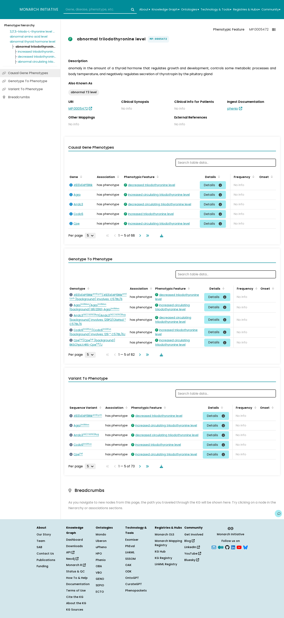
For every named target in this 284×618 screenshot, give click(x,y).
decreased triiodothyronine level (37, 57)
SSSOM (130, 559)
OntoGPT (132, 578)
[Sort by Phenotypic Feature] (157, 177)
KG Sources (74, 610)
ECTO (100, 592)
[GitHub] (227, 547)
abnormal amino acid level (28, 37)
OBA (99, 566)
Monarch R (76, 565)
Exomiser (131, 540)
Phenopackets (136, 590)
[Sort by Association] (117, 177)
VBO (99, 573)
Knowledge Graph (165, 9)
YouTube (192, 554)
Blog (189, 541)
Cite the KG (74, 597)
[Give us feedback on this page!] (278, 513)
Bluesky (191, 560)
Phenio (101, 560)
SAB (39, 547)
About (144, 9)
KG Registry (163, 558)
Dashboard (74, 540)
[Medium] (221, 547)
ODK (128, 571)
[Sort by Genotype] (87, 288)
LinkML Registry (166, 564)
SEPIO (100, 585)
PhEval (130, 546)
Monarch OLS (164, 534)
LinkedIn (192, 547)
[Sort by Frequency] (252, 177)
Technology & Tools (216, 9)
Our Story (44, 534)
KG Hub (160, 552)
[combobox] (100, 10)
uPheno (101, 547)
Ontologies (190, 9)
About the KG (76, 603)
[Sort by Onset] (271, 177)
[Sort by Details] (218, 177)
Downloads (74, 546)
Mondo (101, 534)
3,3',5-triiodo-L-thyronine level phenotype (33, 32)
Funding (42, 566)
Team (41, 541)
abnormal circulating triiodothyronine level (37, 62)
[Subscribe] (214, 547)
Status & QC (75, 571)
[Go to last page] (147, 235)
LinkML (129, 552)
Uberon (101, 541)
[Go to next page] (139, 235)
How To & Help (77, 578)
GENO (100, 579)
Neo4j (72, 559)
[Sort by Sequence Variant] (99, 407)
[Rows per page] (90, 235)
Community (270, 9)
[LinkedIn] (233, 547)
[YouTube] (239, 547)
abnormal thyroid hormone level (32, 42)
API (70, 552)
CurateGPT (133, 584)
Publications (46, 560)
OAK (128, 565)
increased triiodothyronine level (37, 52)
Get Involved (193, 534)
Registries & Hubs (246, 9)
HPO (99, 554)
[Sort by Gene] (80, 177)
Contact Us (45, 554)
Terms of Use (76, 590)
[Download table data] (161, 235)
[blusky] (245, 547)
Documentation (78, 584)
